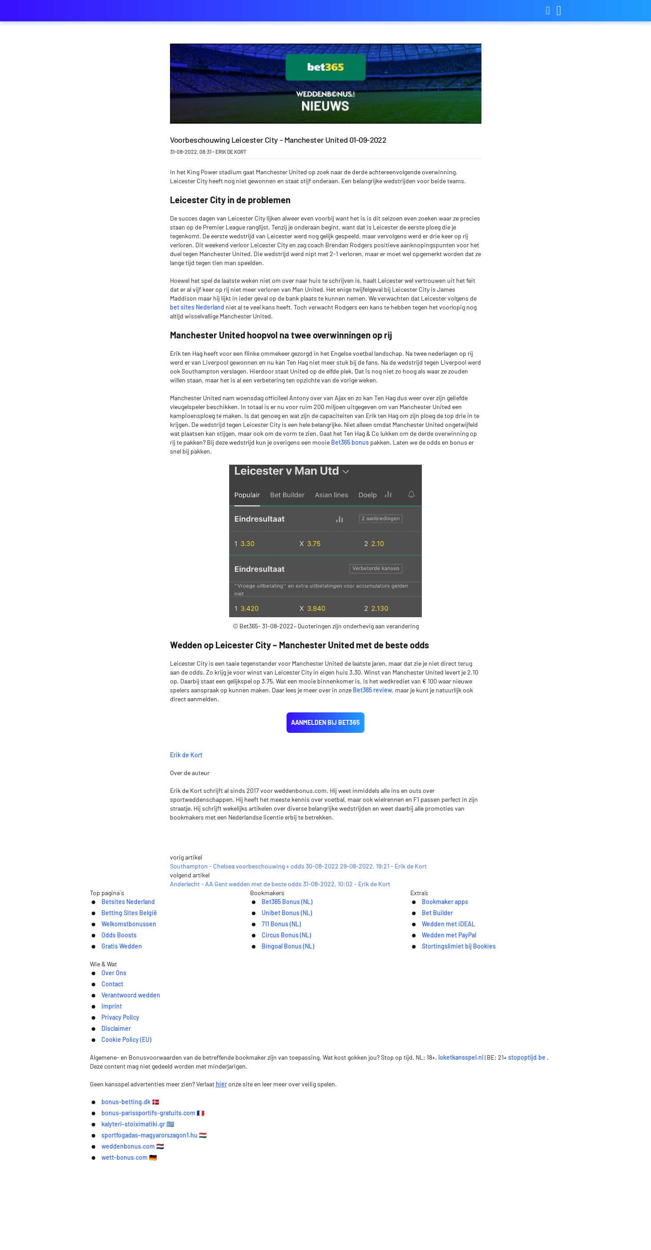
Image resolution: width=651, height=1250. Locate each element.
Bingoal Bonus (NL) (279, 1084)
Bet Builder (427, 1049)
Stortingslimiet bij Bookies (451, 1084)
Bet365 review (372, 690)
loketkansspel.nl (467, 1166)
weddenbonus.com (287, 1237)
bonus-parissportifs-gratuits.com (251, 1224)
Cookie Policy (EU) (474, 1130)
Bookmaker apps (436, 1038)
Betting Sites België (121, 1049)
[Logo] (325, 1148)
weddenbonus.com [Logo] (134, 11)
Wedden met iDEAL (440, 1061)
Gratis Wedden (113, 1084)
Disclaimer (416, 1130)
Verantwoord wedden (262, 1130)
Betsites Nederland (120, 1038)
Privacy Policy (366, 1130)
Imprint (320, 1130)
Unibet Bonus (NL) (278, 1049)
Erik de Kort (251, 754)
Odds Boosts (109, 1073)
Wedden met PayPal (440, 1073)
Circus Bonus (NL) (277, 1073)
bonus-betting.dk (148, 1224)
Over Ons (163, 1130)
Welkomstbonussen (121, 1061)
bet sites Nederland (197, 307)
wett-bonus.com (366, 1237)
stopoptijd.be (533, 1166)
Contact (202, 1130)
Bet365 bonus (350, 442)
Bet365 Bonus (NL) (278, 1038)
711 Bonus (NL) (272, 1061)
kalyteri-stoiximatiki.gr (362, 1224)
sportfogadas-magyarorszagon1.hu (475, 1224)
